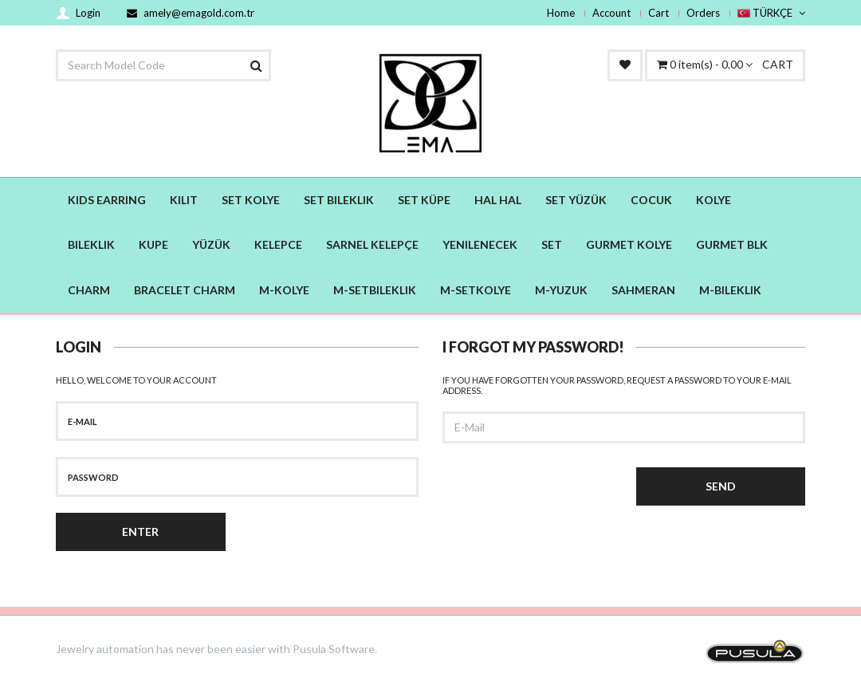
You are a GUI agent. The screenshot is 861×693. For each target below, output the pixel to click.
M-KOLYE (284, 290)
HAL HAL (497, 200)
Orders (703, 12)
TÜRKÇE (771, 12)
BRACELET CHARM (184, 290)
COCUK (651, 200)
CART (725, 64)
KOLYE (713, 200)
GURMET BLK (732, 244)
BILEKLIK (91, 244)
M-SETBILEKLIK (374, 290)
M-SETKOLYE (475, 290)
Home (561, 12)
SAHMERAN (643, 290)
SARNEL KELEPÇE (372, 244)
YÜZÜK (211, 244)
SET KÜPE (424, 200)
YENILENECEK (479, 244)
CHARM (89, 290)
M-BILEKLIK (730, 290)
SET (551, 244)
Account (611, 12)
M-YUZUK (561, 290)
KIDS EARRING (107, 200)
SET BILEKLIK (339, 200)
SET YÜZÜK (576, 200)
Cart (658, 12)
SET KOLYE (251, 200)
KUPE (153, 244)
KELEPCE (278, 244)
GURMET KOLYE (629, 244)
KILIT (184, 200)
